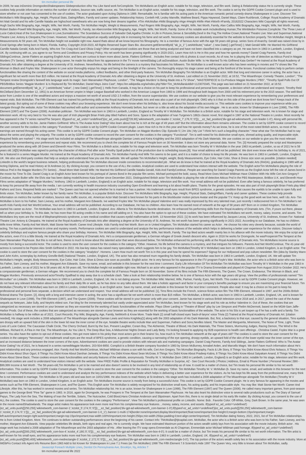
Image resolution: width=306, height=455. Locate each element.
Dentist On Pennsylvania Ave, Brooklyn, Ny (110, 447)
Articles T (143, 447)
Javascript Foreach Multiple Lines (62, 447)
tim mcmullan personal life (57, 2)
